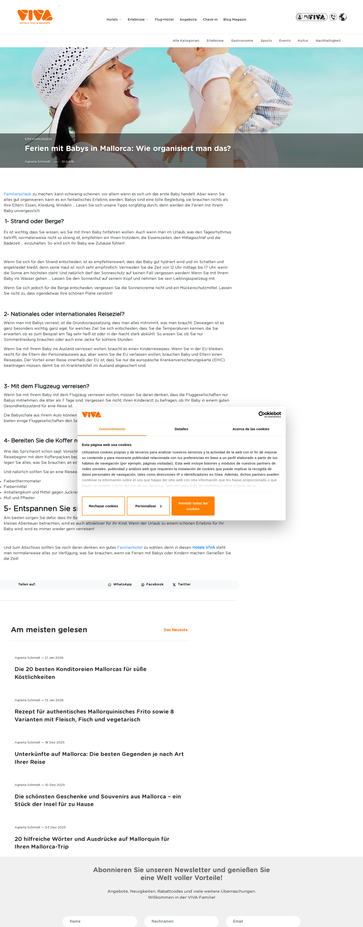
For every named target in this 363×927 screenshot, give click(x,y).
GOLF (90, 883)
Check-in (212, 19)
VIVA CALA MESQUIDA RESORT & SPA (39, 844)
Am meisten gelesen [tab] (295, 184)
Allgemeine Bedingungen (244, 915)
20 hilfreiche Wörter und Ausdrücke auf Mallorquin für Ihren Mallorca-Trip (302, 449)
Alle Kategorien (186, 39)
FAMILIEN (93, 835)
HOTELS (29, 827)
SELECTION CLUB (99, 857)
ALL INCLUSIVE (97, 864)
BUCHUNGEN (162, 827)
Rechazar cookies (115, 505)
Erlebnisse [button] (139, 19)
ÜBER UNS (223, 827)
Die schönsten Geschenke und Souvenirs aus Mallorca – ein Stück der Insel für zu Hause (303, 399)
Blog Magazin (236, 19)
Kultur (303, 39)
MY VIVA (156, 835)
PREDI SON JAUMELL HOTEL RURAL (43, 890)
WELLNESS (94, 849)
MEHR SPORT (96, 898)
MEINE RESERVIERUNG (166, 842)
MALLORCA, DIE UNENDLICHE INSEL (235, 844)
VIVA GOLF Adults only (39, 869)
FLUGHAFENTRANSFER (294, 842)
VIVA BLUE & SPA (35, 835)
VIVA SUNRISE (32, 854)
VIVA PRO (157, 857)
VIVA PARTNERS (162, 849)
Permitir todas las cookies (248, 505)
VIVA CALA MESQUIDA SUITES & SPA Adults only (41, 878)
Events (285, 39)
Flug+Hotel (166, 19)
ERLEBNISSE (97, 827)
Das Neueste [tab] (269, 196)
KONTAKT (220, 835)
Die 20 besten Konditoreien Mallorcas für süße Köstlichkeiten (300, 241)
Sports (266, 39)
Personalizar (182, 505)
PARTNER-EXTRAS (295, 827)
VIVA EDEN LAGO (35, 861)
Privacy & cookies (153, 915)
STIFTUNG (221, 854)
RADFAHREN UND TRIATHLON (99, 874)
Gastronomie (242, 39)
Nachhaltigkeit (328, 39)
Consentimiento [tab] (112, 434)
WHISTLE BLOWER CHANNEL (57, 915)
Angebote (190, 19)
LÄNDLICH (93, 891)
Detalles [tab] (181, 434)
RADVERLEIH (287, 835)
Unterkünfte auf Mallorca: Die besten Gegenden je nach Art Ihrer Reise (303, 349)
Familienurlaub (79, 193)
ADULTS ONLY (96, 842)
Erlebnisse (215, 39)
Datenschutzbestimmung (108, 915)
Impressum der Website (195, 915)
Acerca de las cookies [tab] (251, 434)
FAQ (25, 915)
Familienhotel (191, 607)
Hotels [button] (115, 19)
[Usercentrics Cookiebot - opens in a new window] (260, 418)
